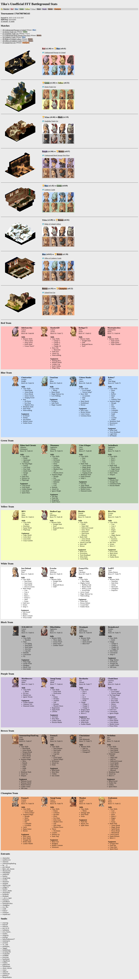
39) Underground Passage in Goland (14, 30)
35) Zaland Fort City (9, 43)
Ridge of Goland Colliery (53, 224)
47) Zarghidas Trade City (10, 33)
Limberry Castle (50, 190)
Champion (57, 9)
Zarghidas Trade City (51, 121)
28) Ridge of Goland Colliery (11, 39)
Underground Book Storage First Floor (57, 155)
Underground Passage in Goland (55, 52)
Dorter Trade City (50, 87)
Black (39, 9)
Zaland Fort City (50, 292)
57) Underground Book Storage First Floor (16, 35)
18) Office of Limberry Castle (12, 41)
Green (22, 9)
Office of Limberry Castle (53, 258)
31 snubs (11, 21)
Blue (16, 9)
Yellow (27, 9)
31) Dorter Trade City (9, 32)
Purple (44, 9)
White (33, 9)
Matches (6, 9)
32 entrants (4, 21)
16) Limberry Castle (9, 37)
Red (12, 9)
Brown (50, 9)
